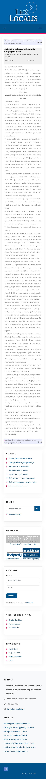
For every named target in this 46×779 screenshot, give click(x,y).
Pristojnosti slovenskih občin (19, 467)
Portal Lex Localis (15, 657)
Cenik (11, 660)
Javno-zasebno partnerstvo (18, 486)
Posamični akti (14, 628)
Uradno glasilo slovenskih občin (20, 459)
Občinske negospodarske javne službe (22, 482)
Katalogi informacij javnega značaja (21, 463)
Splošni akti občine (15, 620)
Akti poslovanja (14, 624)
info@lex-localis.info (16, 709)
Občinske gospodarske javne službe (22, 478)
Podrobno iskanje (15, 515)
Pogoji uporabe (14, 653)
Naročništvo (13, 649)
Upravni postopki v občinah (18, 474)
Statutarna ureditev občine (18, 470)
